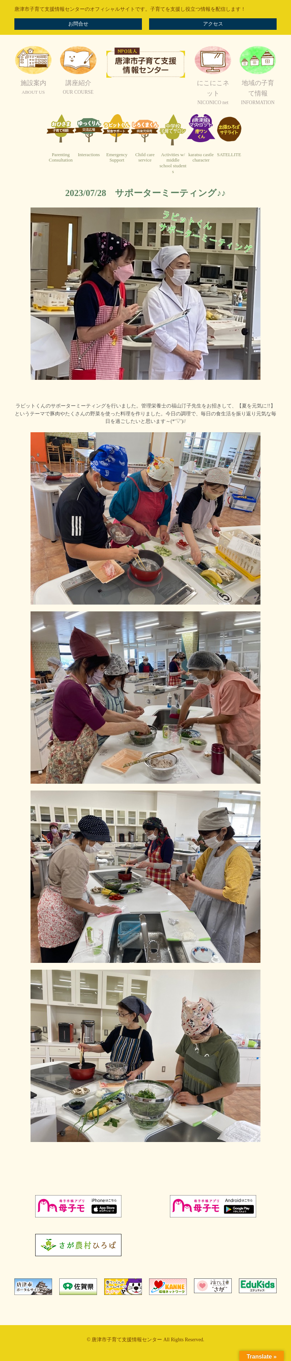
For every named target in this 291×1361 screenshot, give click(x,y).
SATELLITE (229, 154)
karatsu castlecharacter (200, 157)
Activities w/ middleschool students (173, 163)
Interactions (89, 154)
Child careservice (144, 157)
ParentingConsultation (61, 157)
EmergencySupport (117, 157)
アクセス (213, 24)
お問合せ (78, 24)
